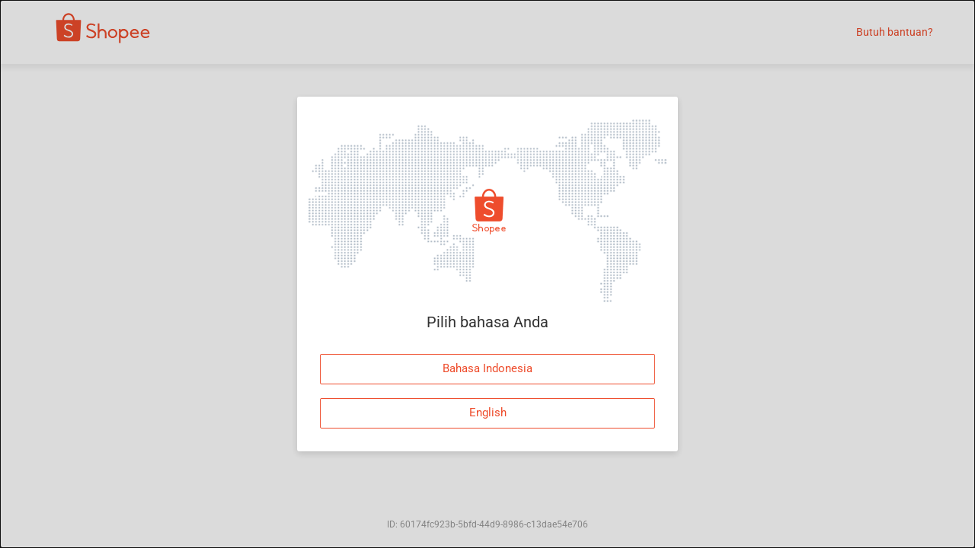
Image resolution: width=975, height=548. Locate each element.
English (488, 412)
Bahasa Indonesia (487, 368)
